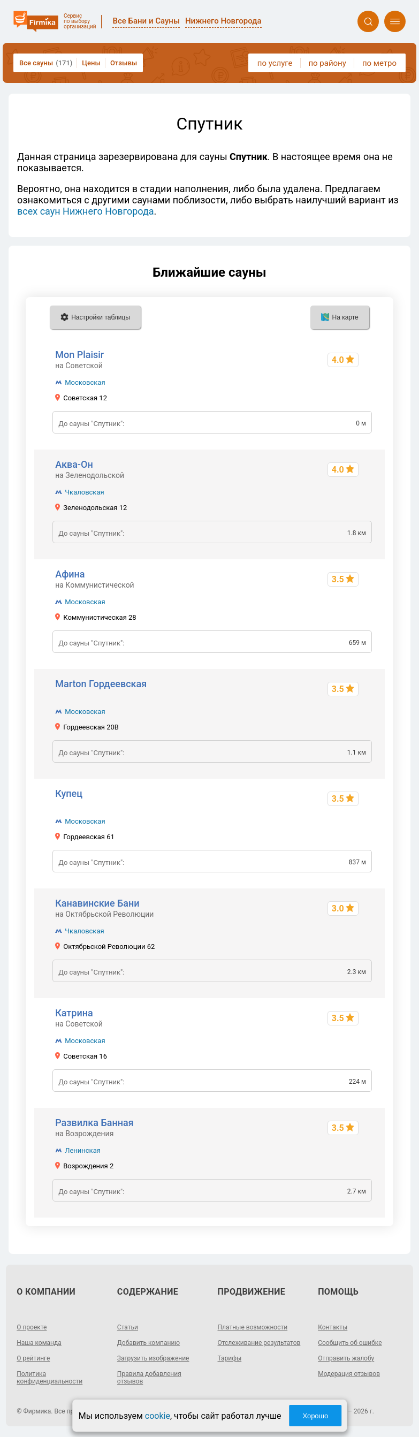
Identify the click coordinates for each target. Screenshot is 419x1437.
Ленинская (83, 1150)
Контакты (332, 1327)
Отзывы (123, 63)
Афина (70, 574)
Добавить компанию (148, 1343)
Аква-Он (74, 464)
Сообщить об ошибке (350, 1343)
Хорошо (315, 1416)
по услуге (275, 63)
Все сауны (45, 63)
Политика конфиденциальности (49, 1377)
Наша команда (39, 1343)
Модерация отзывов (349, 1374)
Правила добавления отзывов (149, 1377)
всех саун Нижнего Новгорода (85, 211)
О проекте (32, 1327)
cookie (157, 1416)
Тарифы (230, 1358)
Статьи (127, 1327)
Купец (68, 793)
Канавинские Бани (97, 903)
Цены (91, 63)
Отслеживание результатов (259, 1343)
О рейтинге (33, 1358)
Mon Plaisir (79, 354)
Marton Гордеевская (101, 683)
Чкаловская (84, 492)
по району (327, 63)
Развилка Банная (94, 1122)
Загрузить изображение (153, 1358)
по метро (379, 63)
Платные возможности (253, 1327)
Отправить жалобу (346, 1358)
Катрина (74, 1012)
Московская (85, 382)
